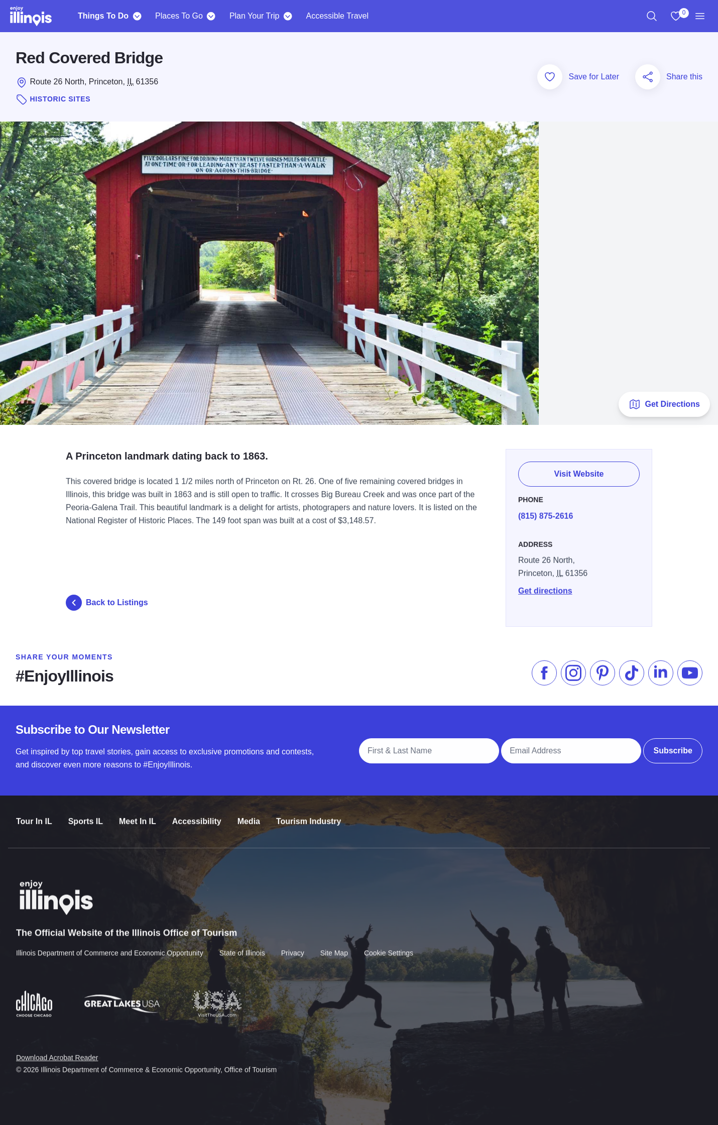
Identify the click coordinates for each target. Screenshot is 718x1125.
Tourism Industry (308, 815)
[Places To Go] (211, 16)
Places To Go (179, 16)
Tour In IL (34, 815)
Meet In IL (137, 815)
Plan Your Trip (254, 16)
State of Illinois (242, 946)
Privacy (292, 946)
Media (248, 815)
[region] (652, 16)
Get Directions (664, 404)
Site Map (334, 946)
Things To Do (103, 16)
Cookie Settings (388, 946)
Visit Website (579, 471)
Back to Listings (107, 603)
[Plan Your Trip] (288, 16)
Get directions (545, 587)
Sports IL (85, 815)
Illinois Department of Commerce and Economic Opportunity (109, 946)
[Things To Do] (137, 16)
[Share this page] (647, 76)
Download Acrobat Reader (57, 1050)
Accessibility (196, 815)
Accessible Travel (337, 16)
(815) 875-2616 (545, 512)
